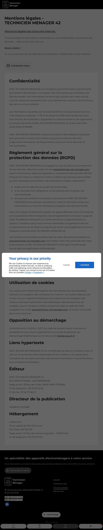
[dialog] (51, 265)
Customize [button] (66, 265)
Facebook (38, 273)
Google (28, 273)
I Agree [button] (84, 265)
